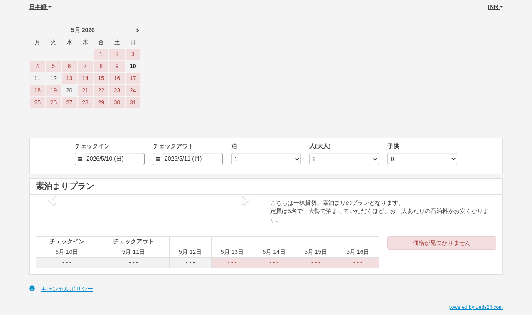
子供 (393, 146)
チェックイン (92, 146)
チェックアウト (173, 146)
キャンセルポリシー (61, 288)
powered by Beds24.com (475, 307)
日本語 (40, 6)
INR (495, 6)
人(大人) (319, 146)
